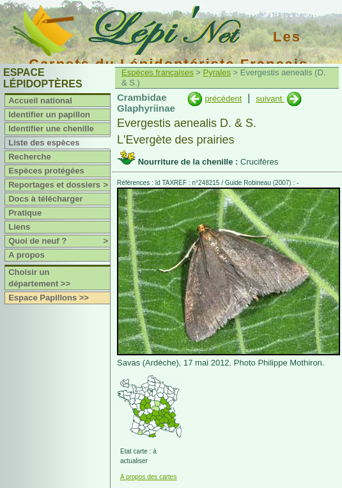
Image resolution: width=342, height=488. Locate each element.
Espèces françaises (157, 72)
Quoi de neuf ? (59, 241)
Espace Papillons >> (48, 297)
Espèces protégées (46, 170)
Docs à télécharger (45, 198)
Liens (19, 227)
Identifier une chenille (51, 128)
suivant (270, 98)
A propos (26, 255)
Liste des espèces (43, 142)
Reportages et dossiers (59, 185)
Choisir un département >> (39, 277)
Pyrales (217, 72)
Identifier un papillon (49, 114)
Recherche (29, 156)
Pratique (25, 213)
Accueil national (40, 100)
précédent (223, 98)
